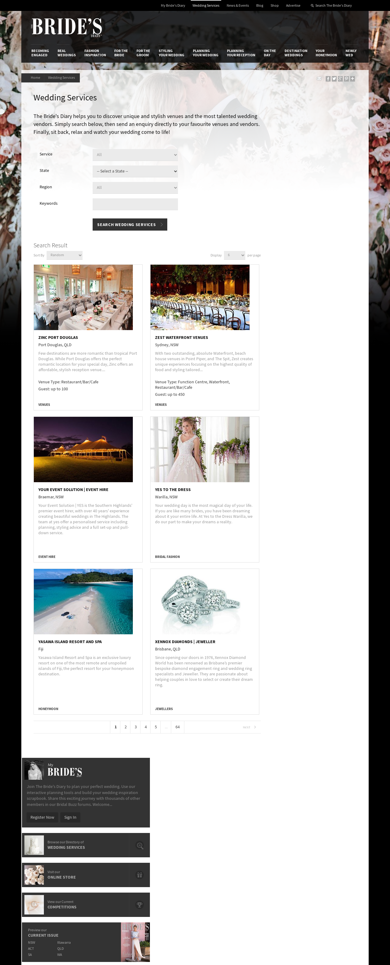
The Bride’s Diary (66, 28)
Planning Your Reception (241, 52)
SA (271, 301)
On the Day (270, 52)
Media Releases (159, 807)
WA (302, 301)
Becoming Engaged (40, 52)
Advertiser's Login (104, 807)
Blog (259, 5)
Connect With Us (331, 798)
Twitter (329, 835)
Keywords (50, 204)
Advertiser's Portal (219, 819)
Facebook (331, 816)
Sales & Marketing (104, 825)
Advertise (293, 5)
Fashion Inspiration (95, 52)
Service (47, 155)
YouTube (330, 854)
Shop (275, 5)
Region (47, 188)
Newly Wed (351, 52)
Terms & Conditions (277, 813)
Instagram (332, 826)
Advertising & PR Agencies (168, 825)
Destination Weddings (296, 52)
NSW (273, 289)
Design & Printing (103, 813)
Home (36, 77)
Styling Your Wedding (171, 52)
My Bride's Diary (173, 5)
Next (231, 727)
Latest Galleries (159, 819)
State (46, 171)
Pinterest (331, 844)
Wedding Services (206, 5)
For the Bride (121, 52)
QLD (303, 295)
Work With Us (43, 825)
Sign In (312, 164)
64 (169, 727)
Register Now (284, 164)
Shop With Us (214, 807)
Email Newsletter (338, 863)
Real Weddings (67, 52)
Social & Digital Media (107, 819)
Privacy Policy (271, 807)
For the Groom (143, 52)
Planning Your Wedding (205, 52)
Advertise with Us (47, 819)
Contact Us (41, 813)
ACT (272, 295)
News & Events (238, 5)
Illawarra (307, 289)
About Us (39, 807)
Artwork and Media (219, 813)
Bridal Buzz (333, 807)
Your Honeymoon (326, 52)
